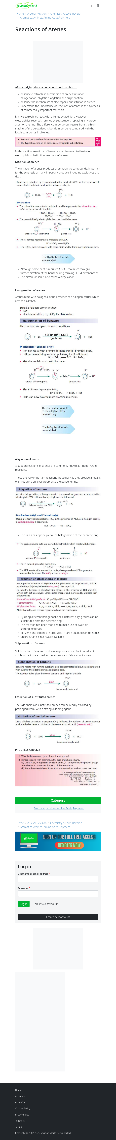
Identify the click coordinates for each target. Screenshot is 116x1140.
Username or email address (33, 873)
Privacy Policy (22, 1114)
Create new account (58, 917)
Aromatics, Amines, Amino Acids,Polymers (45, 17)
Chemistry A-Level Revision (66, 13)
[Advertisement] (40, 1021)
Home (20, 13)
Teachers (20, 1120)
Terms (18, 1126)
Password (23, 888)
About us (20, 1096)
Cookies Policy (22, 1108)
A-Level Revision (36, 13)
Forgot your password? (46, 903)
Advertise (20, 1102)
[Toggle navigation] (98, 5)
